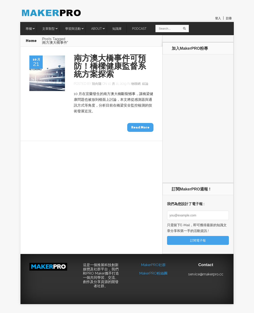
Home (31, 41)
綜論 (145, 83)
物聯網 (136, 83)
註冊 (229, 18)
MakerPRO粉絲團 (153, 273)
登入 (218, 18)
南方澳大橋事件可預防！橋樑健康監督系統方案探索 (110, 66)
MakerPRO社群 (153, 265)
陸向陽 (96, 83)
